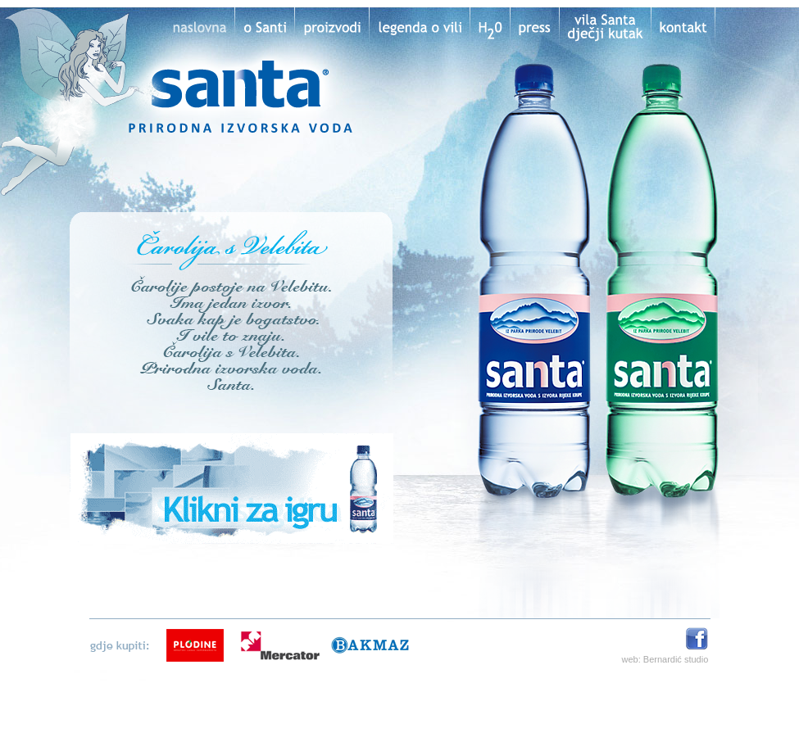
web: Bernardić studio (665, 659)
